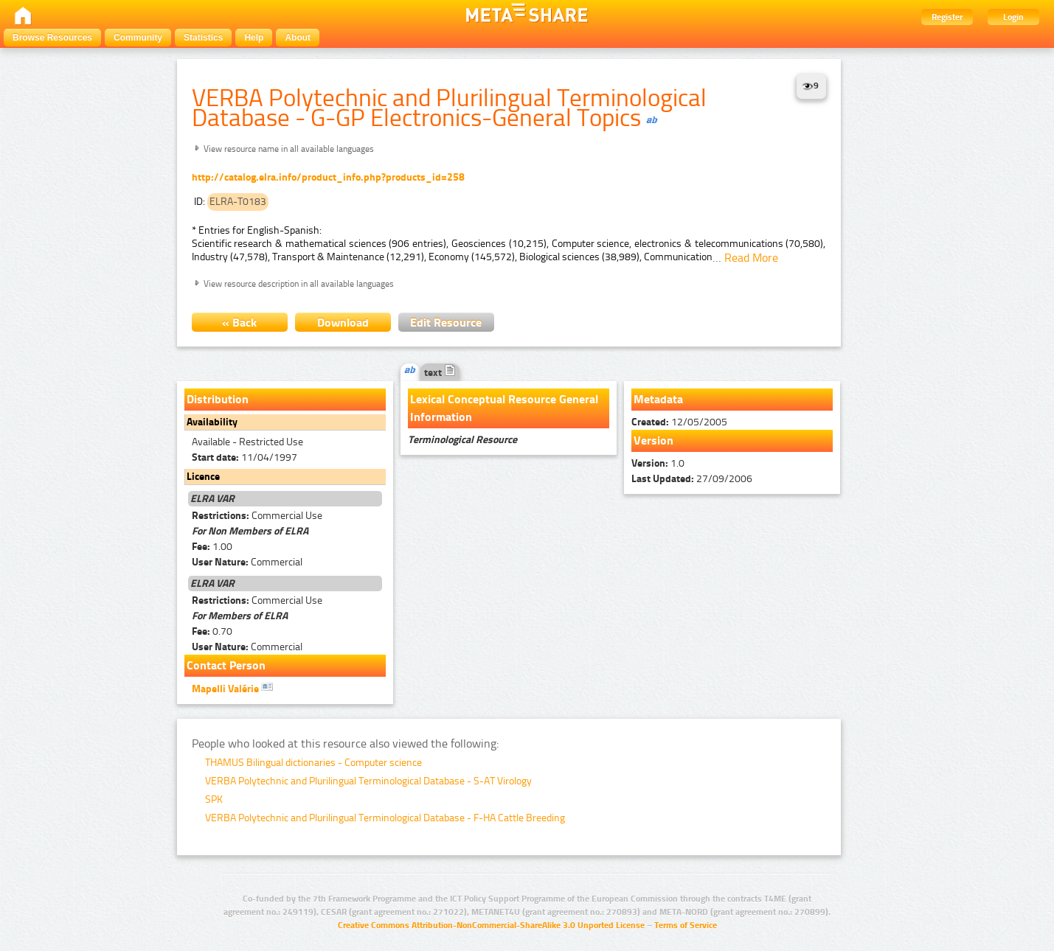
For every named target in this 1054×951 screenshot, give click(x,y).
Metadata (658, 399)
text (440, 372)
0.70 (212, 631)
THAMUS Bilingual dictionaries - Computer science (313, 762)
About (298, 37)
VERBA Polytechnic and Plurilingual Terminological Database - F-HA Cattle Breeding (385, 818)
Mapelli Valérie (232, 687)
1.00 (212, 546)
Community (138, 37)
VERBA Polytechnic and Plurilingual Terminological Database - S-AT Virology (368, 781)
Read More (751, 258)
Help (253, 37)
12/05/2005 (679, 422)
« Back (239, 323)
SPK (214, 799)
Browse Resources (52, 37)
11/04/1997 (244, 457)
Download (343, 323)
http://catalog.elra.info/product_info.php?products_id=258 (328, 177)
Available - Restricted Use (247, 442)
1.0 (657, 463)
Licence (203, 476)
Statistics (203, 37)
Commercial (247, 562)
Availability (212, 422)
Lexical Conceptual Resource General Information (504, 408)
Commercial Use (257, 515)
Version (653, 440)
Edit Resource (446, 323)
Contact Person (226, 665)
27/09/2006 (691, 479)
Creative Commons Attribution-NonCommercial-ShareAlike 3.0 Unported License (491, 925)
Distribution (218, 399)
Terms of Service (685, 925)
